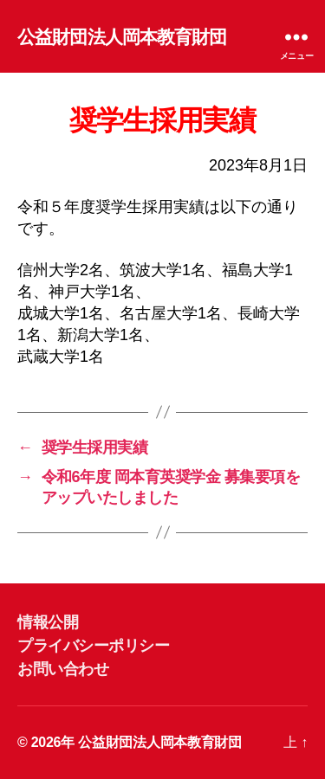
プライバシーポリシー (93, 645)
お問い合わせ (62, 669)
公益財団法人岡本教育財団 (122, 37)
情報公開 (47, 622)
